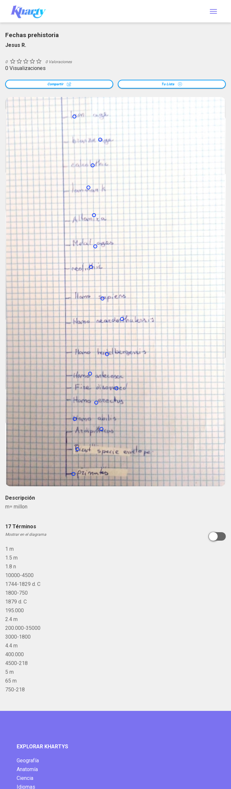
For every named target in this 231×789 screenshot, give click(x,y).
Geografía (28, 760)
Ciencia (25, 778)
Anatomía (27, 769)
